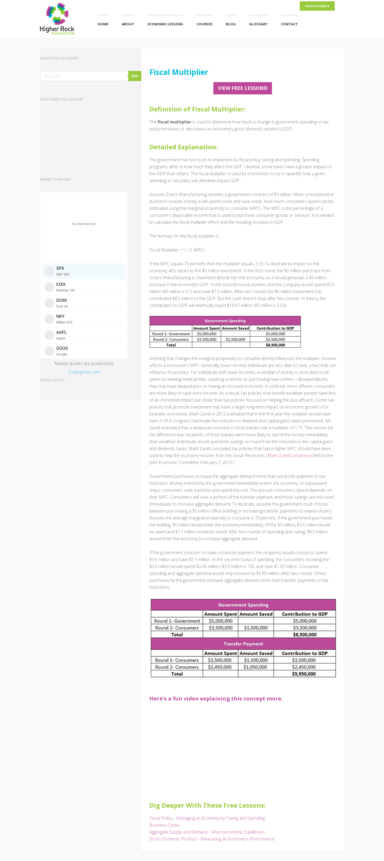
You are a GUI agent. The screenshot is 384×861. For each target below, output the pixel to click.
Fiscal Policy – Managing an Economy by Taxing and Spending (207, 818)
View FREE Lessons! (242, 88)
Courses (205, 24)
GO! (134, 75)
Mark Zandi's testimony (290, 455)
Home (103, 24)
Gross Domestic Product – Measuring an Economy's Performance (212, 839)
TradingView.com (84, 372)
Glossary (258, 24)
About (128, 24)
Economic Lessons (165, 24)
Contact (289, 24)
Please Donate (317, 6)
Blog (231, 24)
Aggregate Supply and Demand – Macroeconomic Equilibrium (207, 832)
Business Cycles (164, 825)
